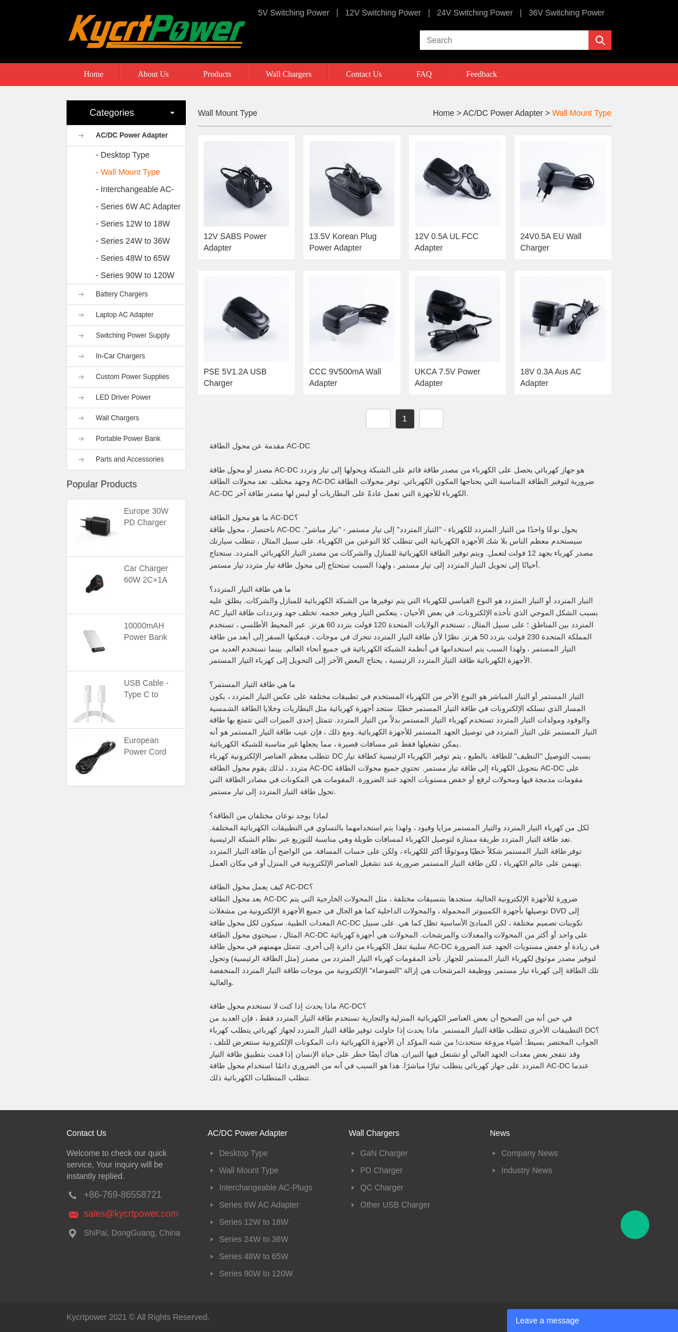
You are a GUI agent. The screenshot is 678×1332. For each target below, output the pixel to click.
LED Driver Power (123, 397)
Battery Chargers (122, 294)
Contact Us (364, 74)
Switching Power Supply (133, 335)
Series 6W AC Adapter (259, 1204)
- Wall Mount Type (128, 172)
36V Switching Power (567, 12)
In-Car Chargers (120, 356)
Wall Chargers (288, 74)
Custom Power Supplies (132, 377)
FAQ (424, 74)
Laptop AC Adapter (125, 315)
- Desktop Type (123, 154)
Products (217, 74)
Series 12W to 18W (254, 1221)
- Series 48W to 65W (133, 258)
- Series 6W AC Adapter (138, 206)
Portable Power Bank (128, 439)
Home (93, 74)
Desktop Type (243, 1153)
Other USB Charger (395, 1204)
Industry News (526, 1170)
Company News (529, 1153)
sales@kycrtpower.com (131, 1213)
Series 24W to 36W (254, 1239)
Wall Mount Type (582, 113)
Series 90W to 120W (256, 1273)
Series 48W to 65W (254, 1256)
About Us (153, 74)
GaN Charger (384, 1153)
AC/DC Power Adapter (132, 135)
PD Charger (381, 1170)
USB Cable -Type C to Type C (146, 694)
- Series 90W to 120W (135, 275)
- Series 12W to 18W (133, 223)
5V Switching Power (294, 12)
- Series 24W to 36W (133, 240)
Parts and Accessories (130, 459)
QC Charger (381, 1187)
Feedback (481, 74)
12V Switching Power (383, 12)
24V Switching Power (475, 12)
